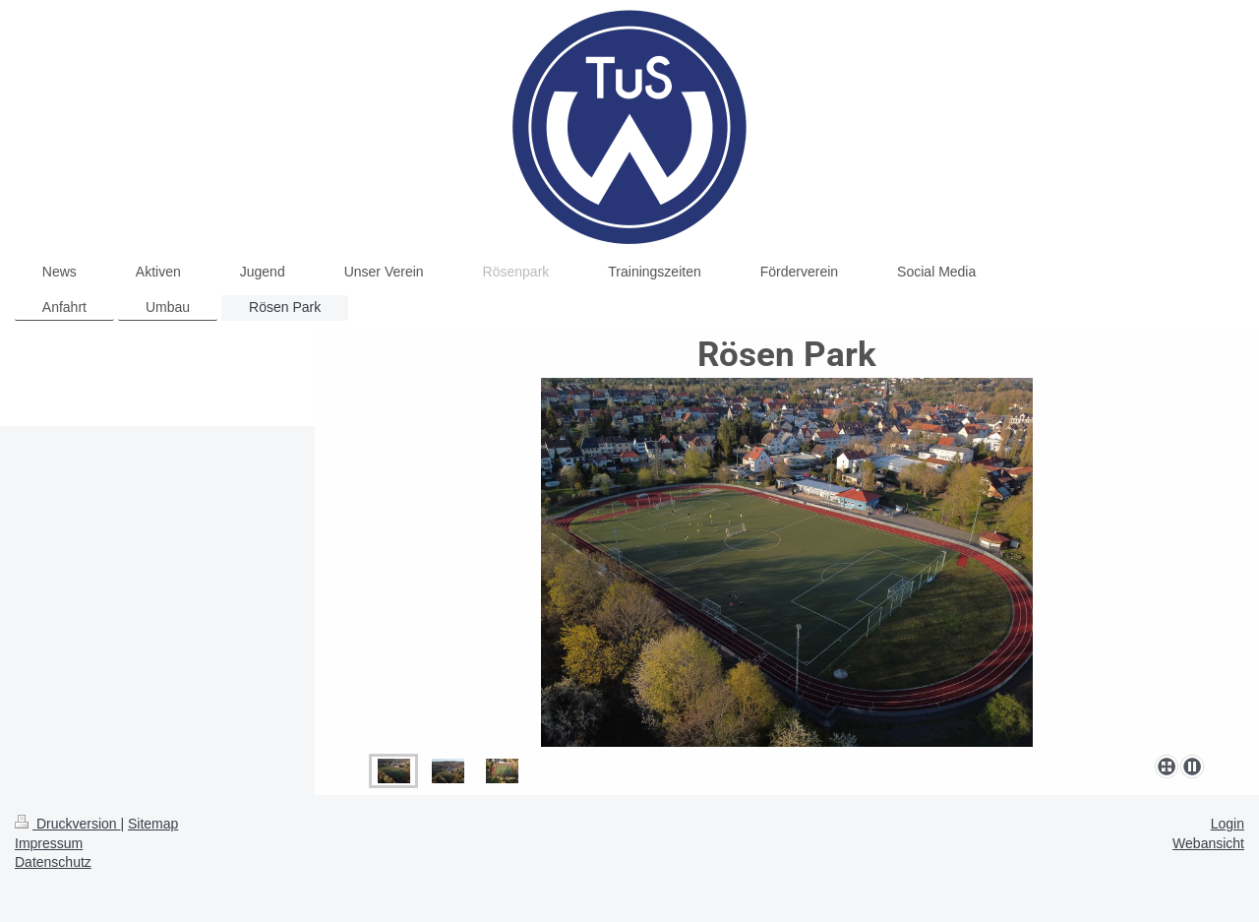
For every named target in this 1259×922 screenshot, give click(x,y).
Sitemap (153, 823)
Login (1227, 823)
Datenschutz (53, 862)
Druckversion (67, 823)
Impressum (49, 843)
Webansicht (1208, 843)
